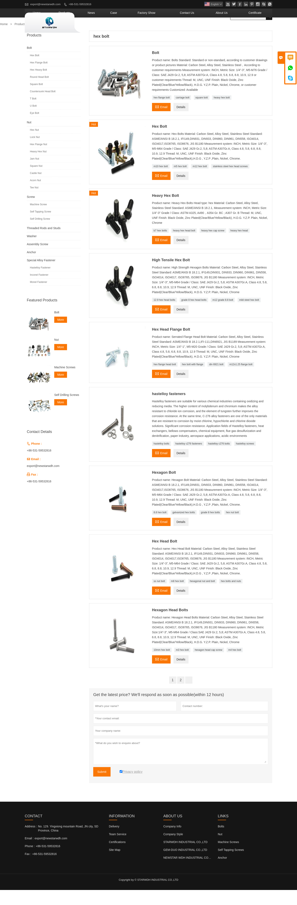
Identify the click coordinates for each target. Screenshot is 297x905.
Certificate (259, 27)
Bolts (221, 841)
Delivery (114, 841)
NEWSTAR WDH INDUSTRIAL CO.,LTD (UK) (192, 872)
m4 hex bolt (234, 665)
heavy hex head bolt (184, 245)
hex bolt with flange (192, 379)
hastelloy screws (245, 458)
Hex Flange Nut (38, 159)
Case (151, 27)
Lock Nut (35, 152)
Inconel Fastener (39, 289)
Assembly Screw (37, 259)
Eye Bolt (34, 128)
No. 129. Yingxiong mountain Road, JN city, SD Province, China (68, 843)
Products (114, 27)
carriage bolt (182, 112)
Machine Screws (64, 382)
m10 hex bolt (161, 181)
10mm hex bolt (162, 665)
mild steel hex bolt (249, 315)
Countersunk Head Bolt (42, 106)
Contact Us (207, 27)
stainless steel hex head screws (230, 181)
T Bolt (33, 113)
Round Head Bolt (39, 92)
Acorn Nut (35, 195)
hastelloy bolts (161, 458)
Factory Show (177, 27)
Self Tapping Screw (40, 226)
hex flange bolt (162, 112)
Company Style (173, 849)
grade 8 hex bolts (210, 527)
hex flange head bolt (165, 379)
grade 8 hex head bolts (193, 315)
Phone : (30, 861)
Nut (29, 137)
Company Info (172, 841)
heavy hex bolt (222, 112)
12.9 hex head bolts (164, 315)
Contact (33, 831)
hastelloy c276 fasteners (188, 458)
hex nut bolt (232, 527)
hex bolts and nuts (231, 596)
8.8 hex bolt (160, 527)
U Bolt (33, 120)
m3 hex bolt (182, 665)
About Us (234, 27)
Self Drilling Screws (66, 410)
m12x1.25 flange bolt (240, 379)
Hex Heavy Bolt (38, 84)
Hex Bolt (34, 70)
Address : (31, 841)
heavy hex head (239, 245)
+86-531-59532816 (80, 4)
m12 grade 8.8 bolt (222, 315)
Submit (101, 786)
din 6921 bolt (216, 379)
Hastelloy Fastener (40, 282)
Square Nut (36, 181)
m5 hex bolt (180, 181)
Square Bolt (36, 99)
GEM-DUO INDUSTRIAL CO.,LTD (185, 865)
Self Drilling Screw (40, 233)
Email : (29, 853)
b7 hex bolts (160, 245)
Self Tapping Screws (231, 865)
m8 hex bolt (177, 596)
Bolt (29, 62)
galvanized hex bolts (183, 527)
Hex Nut (34, 144)
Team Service (117, 849)
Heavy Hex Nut (38, 166)
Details (181, 122)
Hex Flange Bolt (38, 77)
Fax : (28, 869)
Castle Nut (35, 188)
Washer (32, 251)
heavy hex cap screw (212, 245)
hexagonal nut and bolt (202, 596)
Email (161, 121)
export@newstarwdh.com (45, 4)
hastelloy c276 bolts (219, 458)
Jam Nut (34, 173)
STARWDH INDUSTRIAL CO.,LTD (185, 857)
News (134, 27)
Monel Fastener (38, 297)
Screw (31, 211)
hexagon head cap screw (208, 665)
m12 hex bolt (200, 181)
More (60, 334)
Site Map (114, 865)
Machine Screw (38, 219)
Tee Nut (34, 202)
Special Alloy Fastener (41, 275)
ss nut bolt (159, 596)
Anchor (31, 267)
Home (93, 27)
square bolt (202, 112)
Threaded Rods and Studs (43, 243)
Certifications (117, 857)
